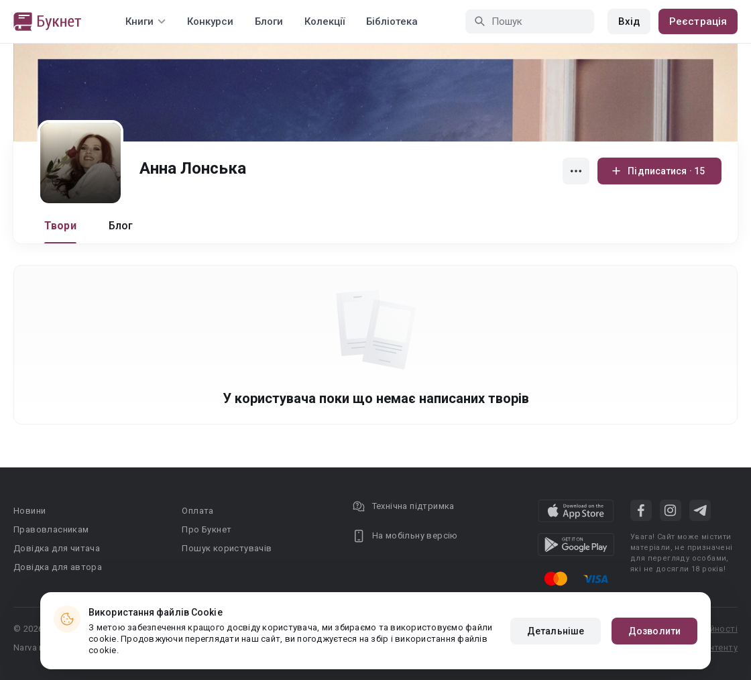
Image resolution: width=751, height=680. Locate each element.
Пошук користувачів (227, 548)
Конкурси (210, 21)
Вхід (629, 21)
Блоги (269, 21)
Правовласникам (51, 529)
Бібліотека (392, 21)
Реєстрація (698, 21)
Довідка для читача (56, 548)
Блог (121, 225)
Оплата (197, 511)
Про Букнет (206, 529)
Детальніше (555, 631)
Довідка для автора (57, 567)
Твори (60, 225)
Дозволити (654, 631)
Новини (29, 511)
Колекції (324, 21)
